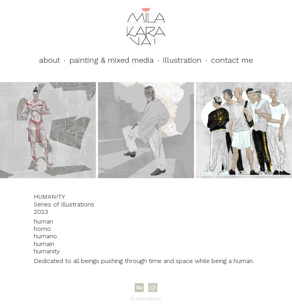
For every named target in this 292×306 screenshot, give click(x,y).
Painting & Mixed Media (111, 60)
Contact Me (232, 60)
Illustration (182, 60)
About (49, 60)
